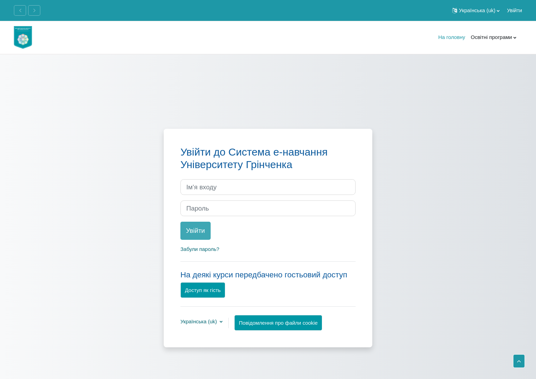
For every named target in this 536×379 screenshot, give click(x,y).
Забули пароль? (199, 249)
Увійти (514, 10)
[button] (476, 10)
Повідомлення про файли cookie (278, 323)
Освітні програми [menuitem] (491, 37)
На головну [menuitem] (451, 37)
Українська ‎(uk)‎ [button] (199, 321)
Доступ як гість (203, 290)
